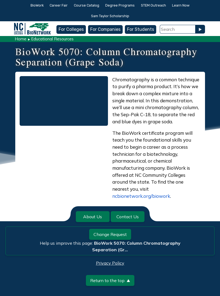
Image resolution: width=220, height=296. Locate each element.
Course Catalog (86, 5)
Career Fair (59, 5)
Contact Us (127, 216)
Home (20, 38)
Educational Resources (52, 38)
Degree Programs (120, 5)
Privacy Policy (110, 263)
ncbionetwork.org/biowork (141, 196)
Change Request (110, 234)
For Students (140, 29)
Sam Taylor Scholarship (110, 16)
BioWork (37, 5)
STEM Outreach (153, 5)
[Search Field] (177, 29)
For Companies (105, 29)
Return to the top (110, 280)
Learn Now (180, 5)
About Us (92, 216)
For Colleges (71, 29)
